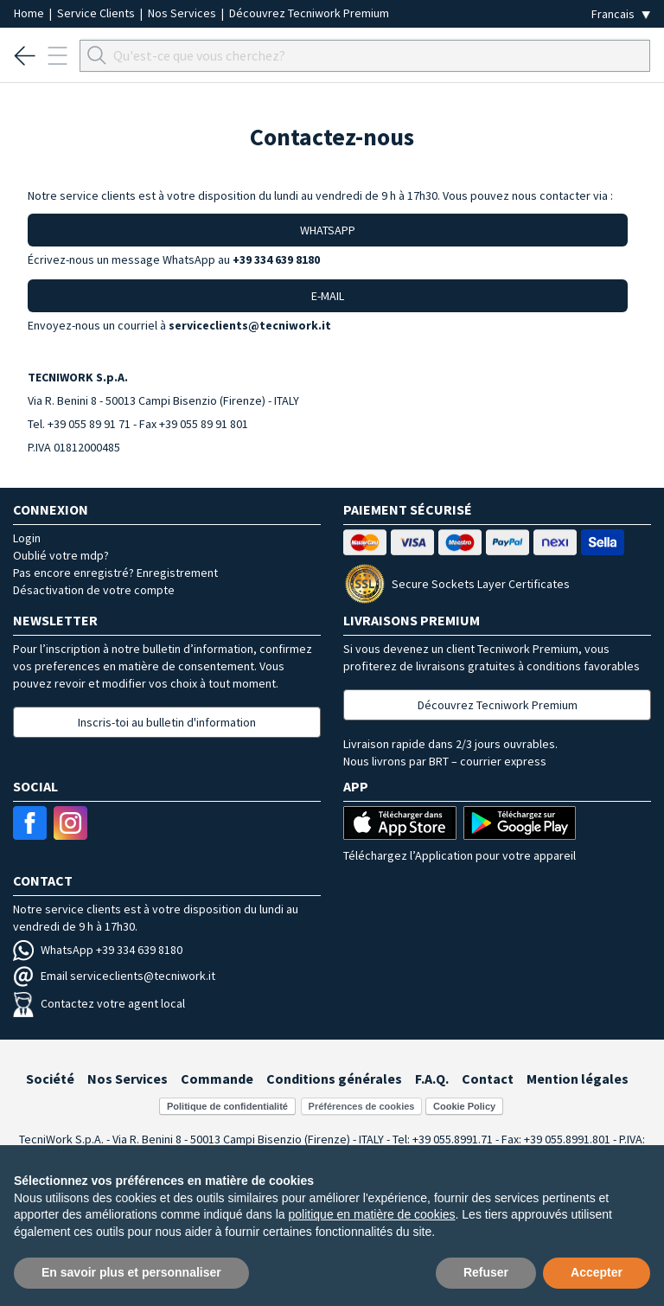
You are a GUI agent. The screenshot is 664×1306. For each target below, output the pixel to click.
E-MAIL (327, 296)
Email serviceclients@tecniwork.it (114, 975)
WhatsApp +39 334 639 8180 (97, 949)
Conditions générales (334, 1078)
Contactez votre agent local (99, 1003)
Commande (217, 1078)
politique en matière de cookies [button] (372, 1214)
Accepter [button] (596, 1272)
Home (30, 13)
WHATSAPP (327, 230)
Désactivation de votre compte (94, 590)
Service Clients (97, 13)
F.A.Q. (432, 1078)
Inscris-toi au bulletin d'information (167, 722)
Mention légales (578, 1078)
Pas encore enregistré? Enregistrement (115, 572)
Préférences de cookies (362, 1106)
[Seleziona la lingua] (620, 14)
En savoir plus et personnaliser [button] (131, 1272)
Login (27, 538)
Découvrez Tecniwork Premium (309, 13)
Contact (488, 1078)
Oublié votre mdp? (61, 555)
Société (50, 1078)
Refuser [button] (485, 1272)
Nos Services (183, 13)
